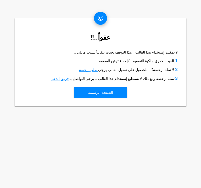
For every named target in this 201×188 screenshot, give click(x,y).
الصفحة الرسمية (100, 92)
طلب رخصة (88, 70)
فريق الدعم (60, 79)
